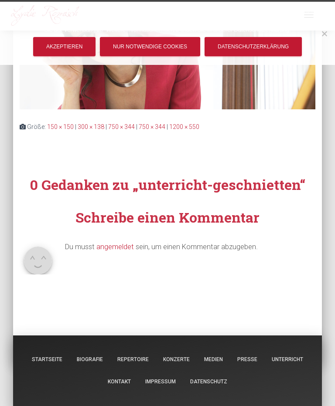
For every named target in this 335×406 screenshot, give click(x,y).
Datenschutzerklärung (253, 47)
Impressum (160, 382)
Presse (247, 359)
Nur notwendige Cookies (150, 47)
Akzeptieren (64, 47)
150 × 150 (60, 126)
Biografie (90, 359)
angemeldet (115, 246)
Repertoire (133, 359)
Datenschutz (208, 382)
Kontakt (119, 382)
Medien (213, 359)
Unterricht (287, 359)
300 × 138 (91, 126)
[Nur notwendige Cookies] (324, 33)
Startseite (47, 359)
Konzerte (176, 359)
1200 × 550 (184, 126)
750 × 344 (121, 126)
